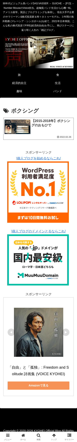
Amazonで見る (38, 385)
